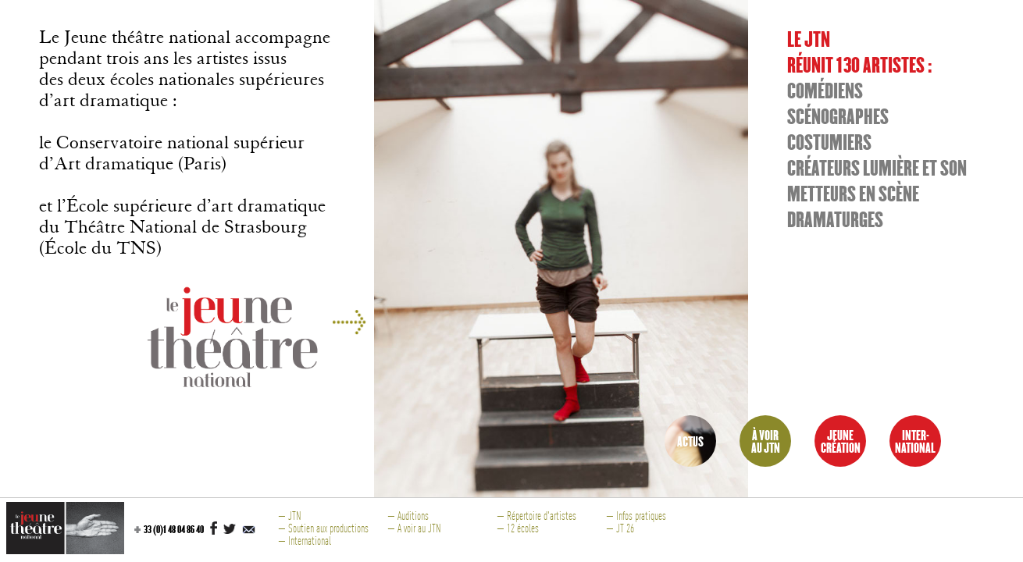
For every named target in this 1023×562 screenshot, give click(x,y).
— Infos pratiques (636, 516)
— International (304, 541)
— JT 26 (620, 528)
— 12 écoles (518, 528)
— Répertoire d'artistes (536, 516)
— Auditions (408, 516)
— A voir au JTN (414, 528)
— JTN (289, 516)
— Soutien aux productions (323, 528)
